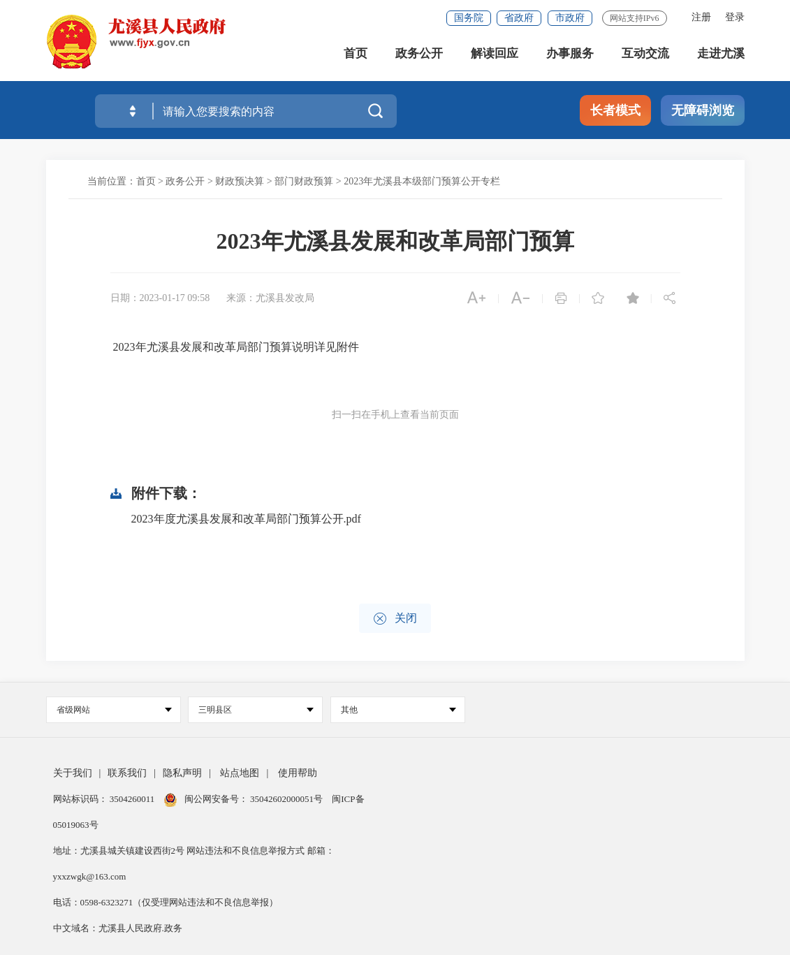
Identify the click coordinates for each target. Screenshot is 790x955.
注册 (701, 17)
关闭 (395, 618)
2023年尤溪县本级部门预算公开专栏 (422, 181)
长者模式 (615, 110)
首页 (355, 55)
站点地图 (239, 773)
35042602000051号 (287, 799)
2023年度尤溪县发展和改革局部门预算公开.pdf (246, 519)
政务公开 (419, 55)
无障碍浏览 (702, 110)
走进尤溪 (721, 55)
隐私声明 (182, 773)
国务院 (468, 18)
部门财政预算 (304, 181)
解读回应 (494, 55)
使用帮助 (297, 773)
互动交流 (645, 55)
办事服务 (570, 55)
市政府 (570, 18)
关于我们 (72, 773)
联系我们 (127, 773)
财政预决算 (239, 181)
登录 (735, 17)
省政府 (519, 18)
